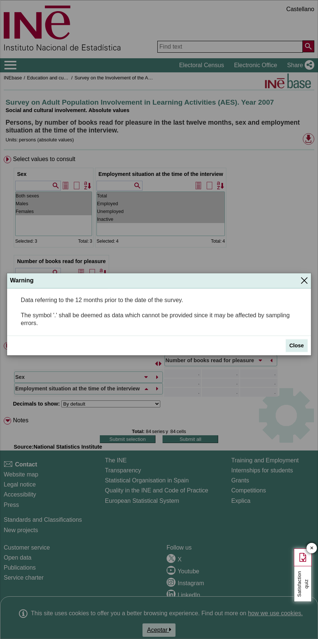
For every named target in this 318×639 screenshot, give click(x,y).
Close (296, 345)
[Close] (304, 280)
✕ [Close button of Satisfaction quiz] (312, 548)
